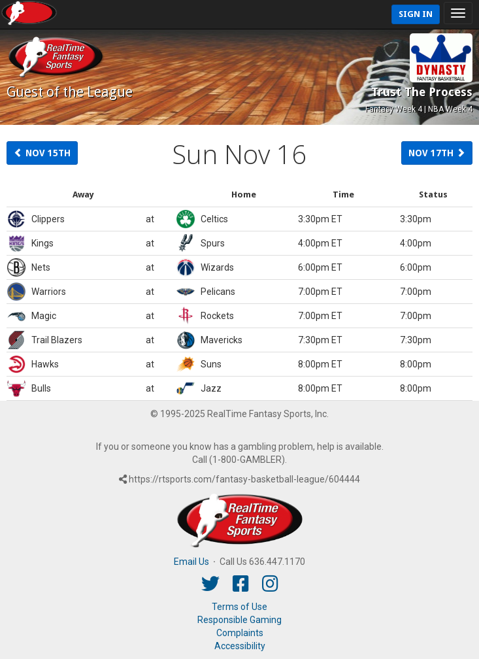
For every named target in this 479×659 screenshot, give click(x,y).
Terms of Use (239, 606)
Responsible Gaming (239, 620)
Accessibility (239, 646)
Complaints (239, 633)
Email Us (191, 561)
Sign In (416, 14)
